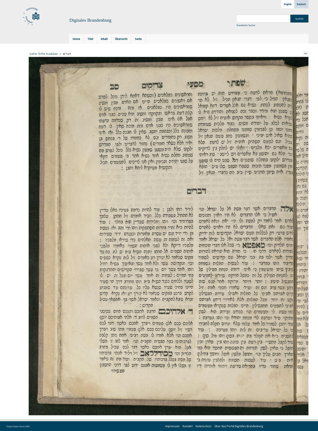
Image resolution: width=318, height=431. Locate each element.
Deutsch (301, 4)
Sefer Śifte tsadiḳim (44, 54)
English (288, 4)
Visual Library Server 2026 (18, 426)
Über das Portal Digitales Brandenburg (238, 426)
